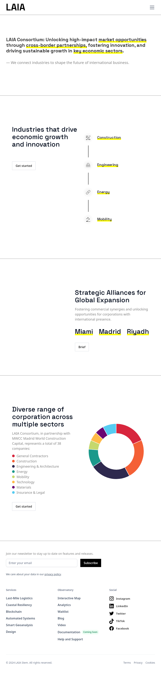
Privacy (138, 662)
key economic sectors (98, 51)
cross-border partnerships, (56, 45)
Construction (109, 137)
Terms (127, 662)
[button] (151, 7)
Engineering (107, 164)
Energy (103, 191)
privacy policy (52, 574)
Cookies (150, 662)
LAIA (15, 7)
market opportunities (122, 40)
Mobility (104, 219)
